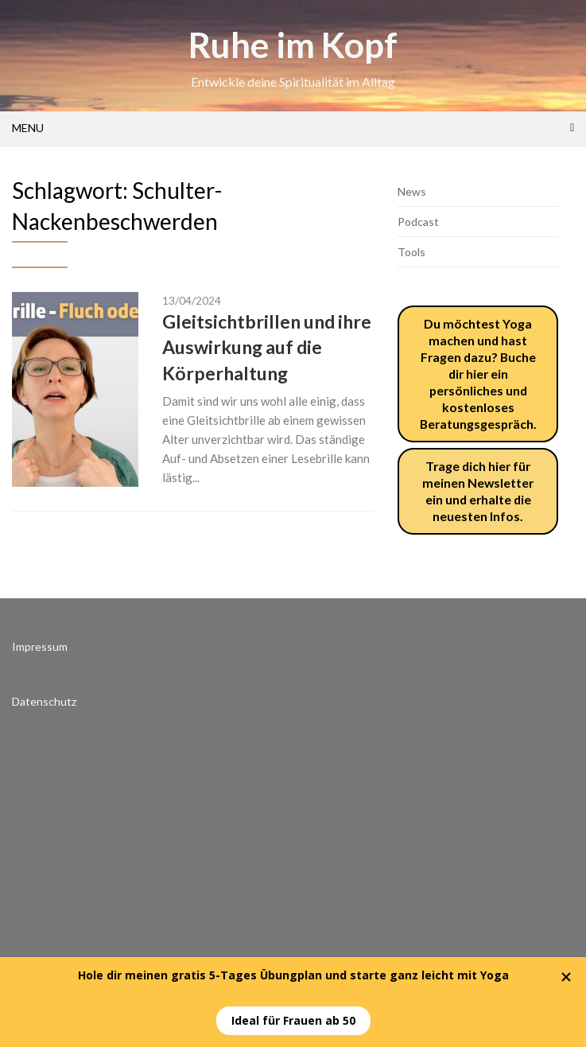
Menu (28, 127)
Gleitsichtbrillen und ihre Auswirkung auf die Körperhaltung (266, 346)
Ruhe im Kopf (293, 44)
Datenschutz (44, 701)
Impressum (40, 646)
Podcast (418, 221)
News (412, 191)
